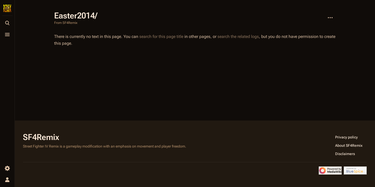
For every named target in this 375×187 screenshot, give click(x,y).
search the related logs (238, 36)
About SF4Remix (348, 145)
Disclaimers (345, 154)
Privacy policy (346, 137)
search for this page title (161, 36)
